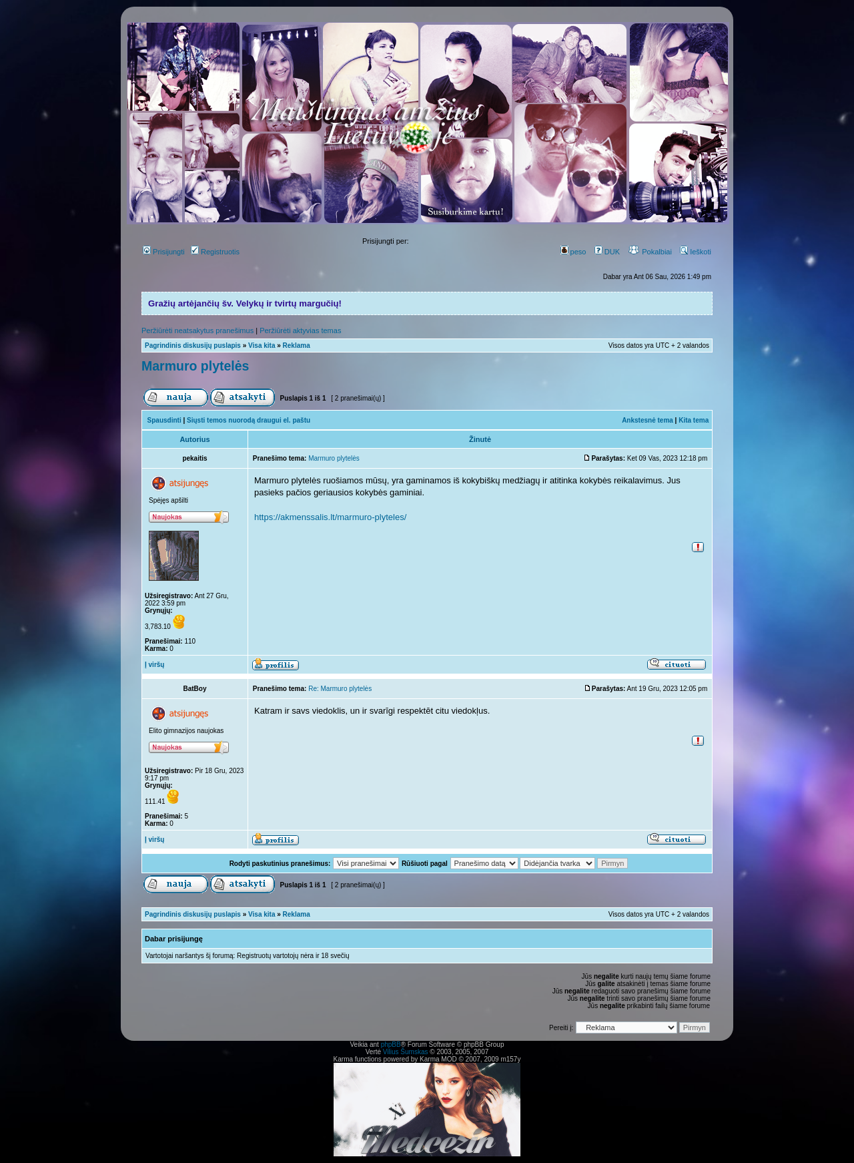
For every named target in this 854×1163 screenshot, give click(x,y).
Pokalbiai (650, 252)
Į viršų (154, 664)
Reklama (296, 345)
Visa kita (261, 345)
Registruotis (215, 252)
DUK (607, 252)
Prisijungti (164, 252)
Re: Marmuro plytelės (340, 688)
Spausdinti (164, 420)
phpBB (391, 1044)
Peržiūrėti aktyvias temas (300, 330)
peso (573, 252)
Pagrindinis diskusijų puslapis (193, 345)
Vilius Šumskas (405, 1052)
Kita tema (694, 420)
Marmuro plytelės (195, 366)
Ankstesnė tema (647, 420)
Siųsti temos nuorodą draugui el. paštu (248, 420)
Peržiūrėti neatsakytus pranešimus (197, 330)
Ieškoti (695, 252)
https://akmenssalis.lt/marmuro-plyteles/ (330, 517)
